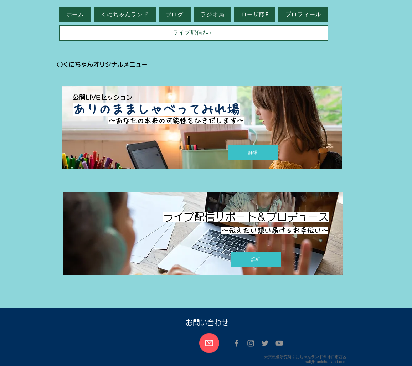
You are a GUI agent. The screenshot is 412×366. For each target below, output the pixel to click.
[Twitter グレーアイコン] (265, 343)
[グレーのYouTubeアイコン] (279, 343)
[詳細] (253, 152)
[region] (203, 132)
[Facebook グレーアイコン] (236, 343)
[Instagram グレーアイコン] (250, 343)
